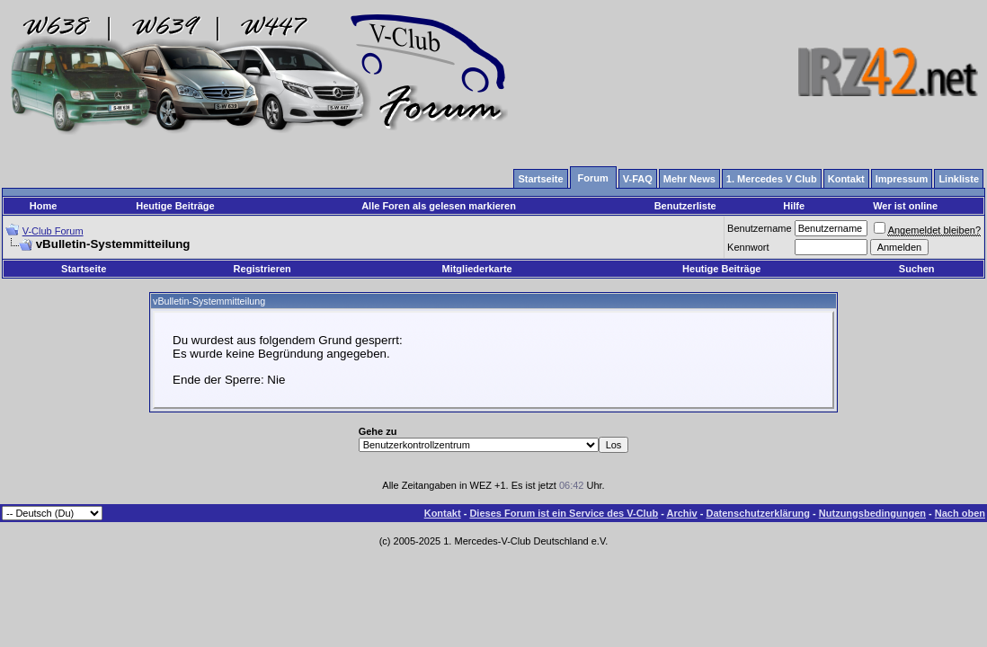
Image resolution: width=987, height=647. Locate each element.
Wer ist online (905, 205)
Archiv (681, 513)
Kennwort (748, 247)
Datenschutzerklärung (759, 513)
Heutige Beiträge (175, 205)
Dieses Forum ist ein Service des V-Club (563, 513)
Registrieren (262, 268)
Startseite (83, 268)
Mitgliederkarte (476, 268)
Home (44, 205)
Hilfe (794, 205)
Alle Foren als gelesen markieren (438, 205)
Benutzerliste (685, 205)
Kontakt (442, 513)
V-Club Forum (53, 231)
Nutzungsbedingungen (872, 513)
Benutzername (759, 228)
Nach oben (960, 513)
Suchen (917, 268)
